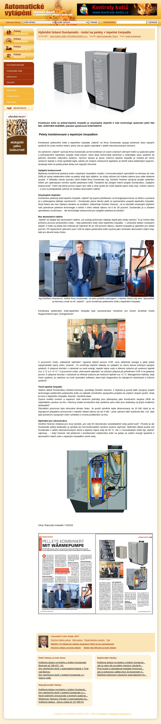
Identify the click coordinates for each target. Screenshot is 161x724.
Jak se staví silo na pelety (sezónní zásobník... (120, 665)
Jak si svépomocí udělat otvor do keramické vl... (120, 672)
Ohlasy (11, 82)
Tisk (108, 640)
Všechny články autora (61, 640)
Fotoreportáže (15, 65)
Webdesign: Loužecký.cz (120, 714)
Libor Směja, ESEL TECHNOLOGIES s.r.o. (69, 36)
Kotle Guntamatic (133, 36)
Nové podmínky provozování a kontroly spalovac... (63, 695)
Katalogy (12, 77)
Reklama (11, 102)
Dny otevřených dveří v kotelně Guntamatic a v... (62, 692)
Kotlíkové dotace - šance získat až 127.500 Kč (61, 702)
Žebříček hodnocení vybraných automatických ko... (122, 675)
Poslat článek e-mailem (94, 640)
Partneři (12, 90)
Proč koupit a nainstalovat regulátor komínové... (120, 668)
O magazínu (13, 96)
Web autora (77, 640)
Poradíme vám (14, 71)
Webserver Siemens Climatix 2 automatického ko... (63, 699)
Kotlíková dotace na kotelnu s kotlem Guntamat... (121, 662)
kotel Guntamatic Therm (107, 36)
